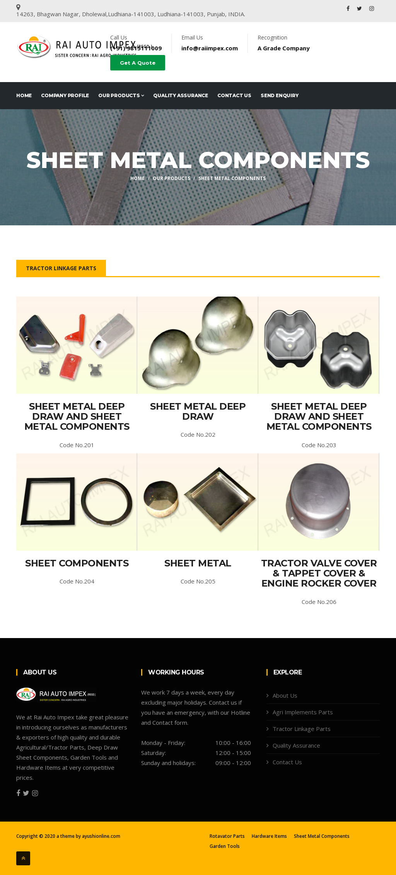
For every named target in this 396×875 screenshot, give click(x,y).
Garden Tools (225, 846)
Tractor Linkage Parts (61, 268)
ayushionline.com (101, 836)
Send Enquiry (280, 95)
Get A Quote (137, 63)
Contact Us (234, 95)
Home (24, 95)
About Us (285, 695)
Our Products (121, 95)
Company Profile (65, 95)
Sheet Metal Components (232, 178)
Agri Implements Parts (303, 712)
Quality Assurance (180, 95)
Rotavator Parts (227, 836)
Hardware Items (269, 836)
